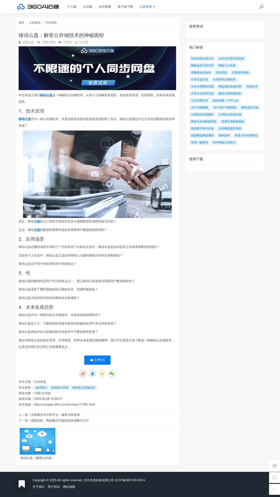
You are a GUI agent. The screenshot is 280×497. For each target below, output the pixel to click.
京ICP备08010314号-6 (130, 480)
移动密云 (41, 387)
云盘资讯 (147, 6)
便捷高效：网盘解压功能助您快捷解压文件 (60, 420)
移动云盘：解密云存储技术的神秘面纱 (37, 458)
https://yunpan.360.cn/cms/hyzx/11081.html (64, 404)
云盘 (37, 221)
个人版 (72, 6)
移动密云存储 (59, 387)
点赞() (97, 360)
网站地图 (69, 486)
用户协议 (54, 486)
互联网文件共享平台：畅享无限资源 (55, 415)
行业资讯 (51, 22)
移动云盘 (46, 95)
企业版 (87, 6)
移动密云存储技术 (83, 387)
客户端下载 (125, 6)
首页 (21, 22)
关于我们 (39, 486)
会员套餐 (105, 6)
